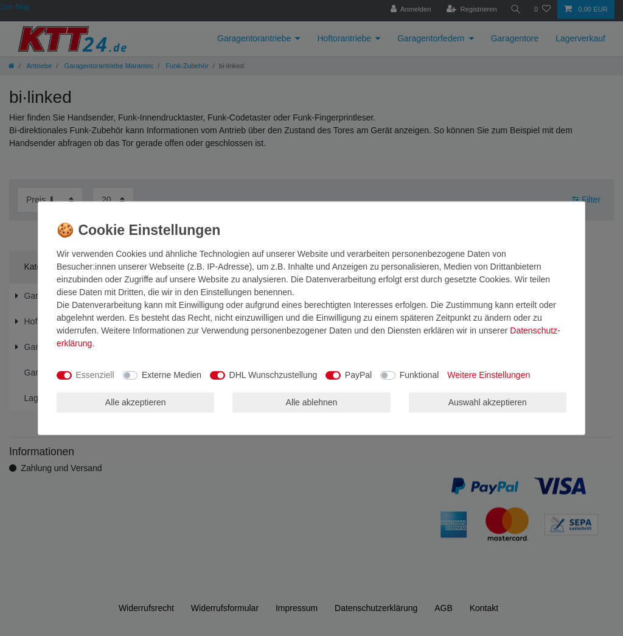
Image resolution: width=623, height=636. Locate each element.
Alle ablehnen (312, 402)
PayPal (358, 375)
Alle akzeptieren (135, 402)
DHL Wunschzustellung (273, 375)
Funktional (419, 375)
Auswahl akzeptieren (487, 402)
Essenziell (95, 375)
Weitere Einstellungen (488, 375)
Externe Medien (171, 375)
